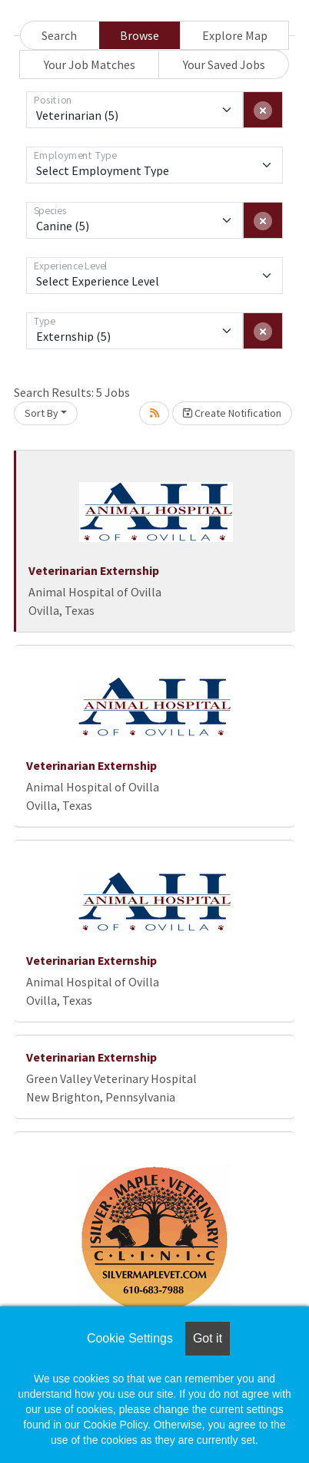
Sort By (41, 413)
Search (59, 35)
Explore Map (234, 35)
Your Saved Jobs (224, 64)
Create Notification (232, 413)
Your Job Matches (89, 64)
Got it (207, 1338)
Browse (139, 35)
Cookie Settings (130, 1338)
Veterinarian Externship (93, 570)
